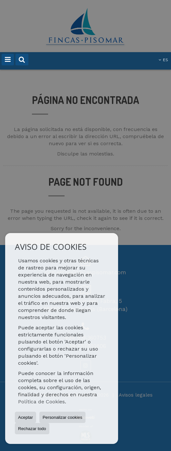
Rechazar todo (32, 428)
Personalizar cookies (62, 417)
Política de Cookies (41, 402)
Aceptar (25, 417)
